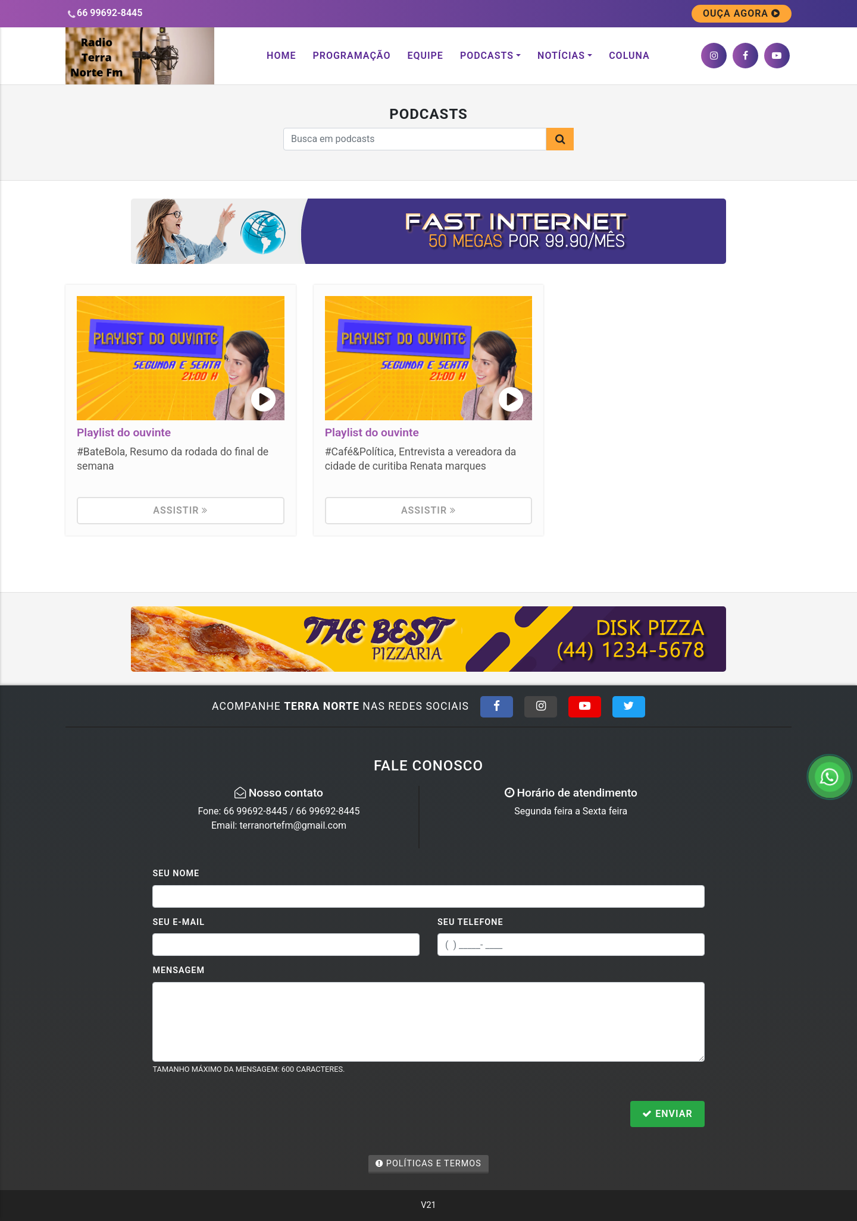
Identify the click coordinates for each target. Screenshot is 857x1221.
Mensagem (178, 970)
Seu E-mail (178, 922)
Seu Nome (175, 873)
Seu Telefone (470, 922)
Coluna (629, 55)
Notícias (561, 55)
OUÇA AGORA (741, 13)
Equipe (425, 55)
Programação (351, 55)
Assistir (180, 510)
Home (281, 55)
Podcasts (487, 55)
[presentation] (242, 1115)
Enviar (667, 1113)
